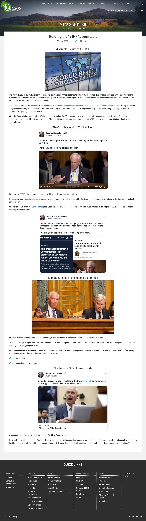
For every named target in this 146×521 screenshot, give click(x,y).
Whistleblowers (104, 501)
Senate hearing (38, 207)
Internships (32, 488)
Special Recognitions (35, 501)
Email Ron (102, 481)
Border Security (81, 477)
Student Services (34, 505)
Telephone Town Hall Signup (106, 496)
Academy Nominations (32, 493)
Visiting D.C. (32, 484)
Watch (11, 358)
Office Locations (105, 484)
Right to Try (80, 484)
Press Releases (54, 477)
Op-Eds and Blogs (55, 481)
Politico (26, 435)
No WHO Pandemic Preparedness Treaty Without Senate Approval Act (84, 105)
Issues (78, 498)
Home (62, 28)
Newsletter (73, 24)
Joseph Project (81, 494)
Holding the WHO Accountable (73, 36)
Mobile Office (103, 492)
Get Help (61, 3)
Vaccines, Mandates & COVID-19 (59, 493)
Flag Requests (33, 481)
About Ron (46, 3)
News (72, 3)
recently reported (31, 199)
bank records (79, 443)
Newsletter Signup (105, 477)
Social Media (53, 488)
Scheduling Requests (106, 488)
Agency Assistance (35, 477)
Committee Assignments (11, 482)
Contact (105, 3)
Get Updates (115, 10)
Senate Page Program (36, 508)
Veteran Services (34, 498)
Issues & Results (87, 3)
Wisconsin (10, 487)
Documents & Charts (125, 3)
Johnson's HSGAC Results (82, 489)
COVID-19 (79, 481)
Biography (9, 477)
